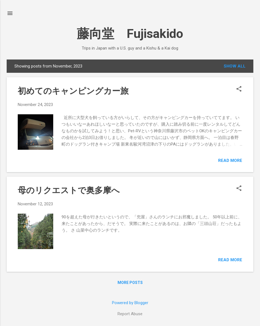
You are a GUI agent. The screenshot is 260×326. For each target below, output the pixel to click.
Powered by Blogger (130, 302)
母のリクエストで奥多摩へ (69, 190)
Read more (230, 160)
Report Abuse (130, 313)
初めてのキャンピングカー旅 (73, 91)
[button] (239, 89)
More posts (130, 282)
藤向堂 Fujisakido (130, 33)
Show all (235, 66)
